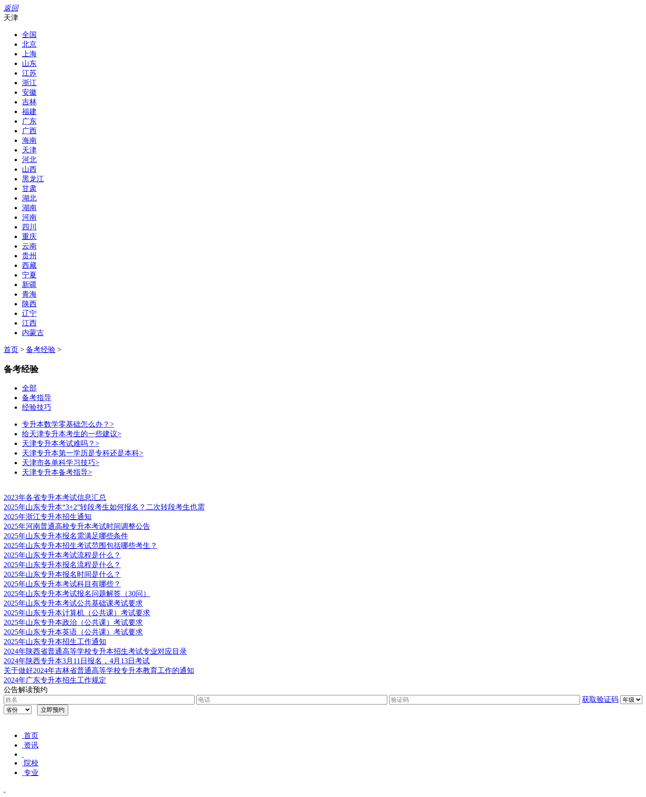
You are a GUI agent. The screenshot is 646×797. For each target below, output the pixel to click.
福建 (29, 111)
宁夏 (29, 275)
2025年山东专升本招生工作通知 (55, 641)
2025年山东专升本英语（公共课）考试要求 (73, 632)
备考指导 (36, 397)
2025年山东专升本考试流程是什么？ (62, 555)
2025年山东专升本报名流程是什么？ (62, 565)
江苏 (29, 73)
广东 (29, 121)
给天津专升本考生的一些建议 (71, 434)
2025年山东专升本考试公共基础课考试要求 (73, 603)
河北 (29, 159)
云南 (29, 246)
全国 (29, 34)
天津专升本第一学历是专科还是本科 (82, 453)
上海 (29, 54)
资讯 (30, 745)
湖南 (29, 207)
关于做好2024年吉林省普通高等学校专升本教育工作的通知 (99, 670)
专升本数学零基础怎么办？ (68, 424)
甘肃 (29, 188)
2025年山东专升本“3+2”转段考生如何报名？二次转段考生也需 (104, 507)
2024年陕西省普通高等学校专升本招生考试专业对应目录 (95, 651)
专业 (30, 772)
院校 (30, 763)
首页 (11, 349)
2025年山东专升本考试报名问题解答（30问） (77, 593)
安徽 (29, 92)
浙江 (29, 83)
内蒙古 (33, 332)
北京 (29, 44)
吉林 (29, 102)
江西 (29, 323)
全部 (29, 388)
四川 (29, 227)
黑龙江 (33, 179)
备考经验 (40, 349)
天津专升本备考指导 (57, 472)
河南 (29, 217)
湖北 (29, 198)
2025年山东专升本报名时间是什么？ (62, 574)
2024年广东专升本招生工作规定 (55, 680)
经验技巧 (36, 407)
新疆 (29, 284)
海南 (29, 140)
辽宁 (29, 313)
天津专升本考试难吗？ (60, 443)
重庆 (29, 236)
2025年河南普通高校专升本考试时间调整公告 (77, 526)
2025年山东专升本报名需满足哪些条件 (66, 536)
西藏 (29, 265)
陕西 (29, 304)
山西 (29, 169)
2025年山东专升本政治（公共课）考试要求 (73, 622)
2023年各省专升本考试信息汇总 (55, 497)
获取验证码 (600, 699)
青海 (29, 294)
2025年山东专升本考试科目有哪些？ (62, 584)
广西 (29, 131)
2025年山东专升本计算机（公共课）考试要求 (77, 613)
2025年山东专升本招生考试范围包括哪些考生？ (80, 545)
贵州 (29, 256)
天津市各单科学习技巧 (60, 462)
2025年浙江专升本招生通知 (48, 516)
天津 (29, 150)
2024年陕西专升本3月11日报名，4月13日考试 (77, 661)
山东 (29, 63)
